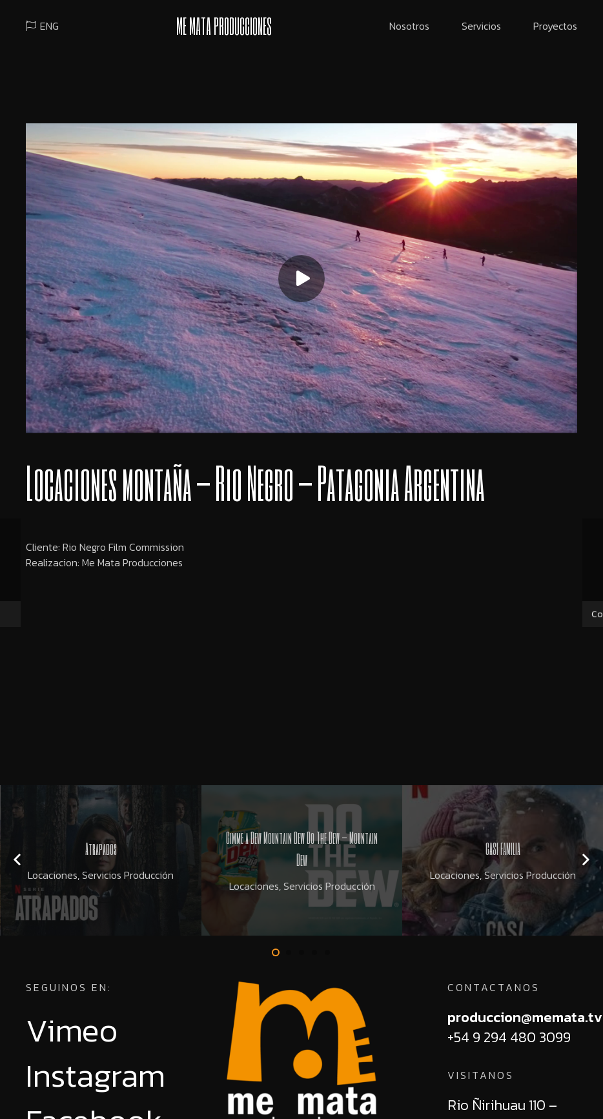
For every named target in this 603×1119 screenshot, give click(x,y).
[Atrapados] (101, 860)
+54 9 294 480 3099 (509, 1037)
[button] (275, 952)
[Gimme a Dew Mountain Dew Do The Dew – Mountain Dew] (301, 860)
